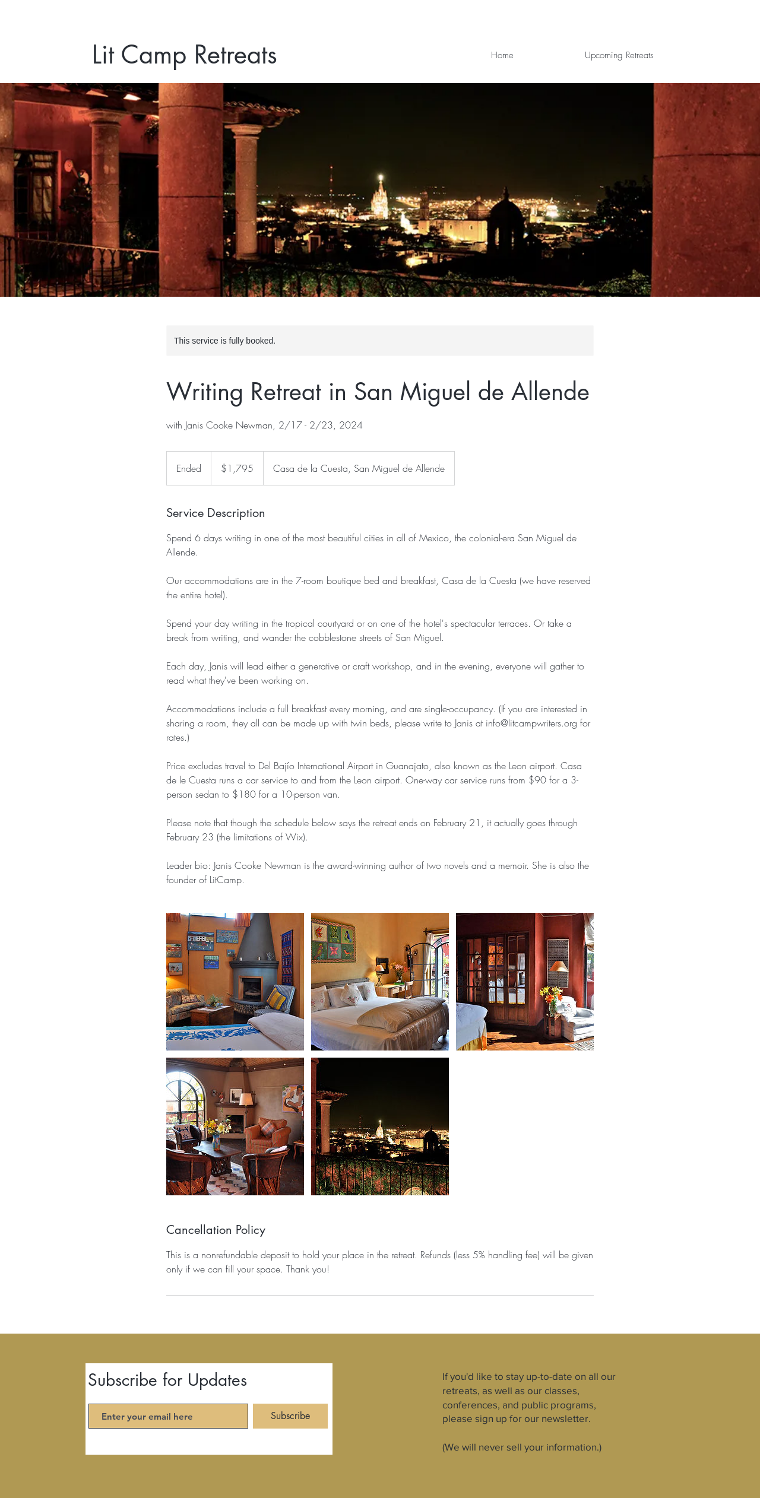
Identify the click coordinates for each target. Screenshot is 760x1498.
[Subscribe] (290, 1416)
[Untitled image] (235, 981)
